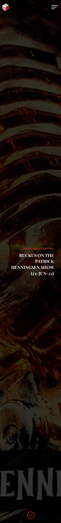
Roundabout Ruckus (38, 248)
